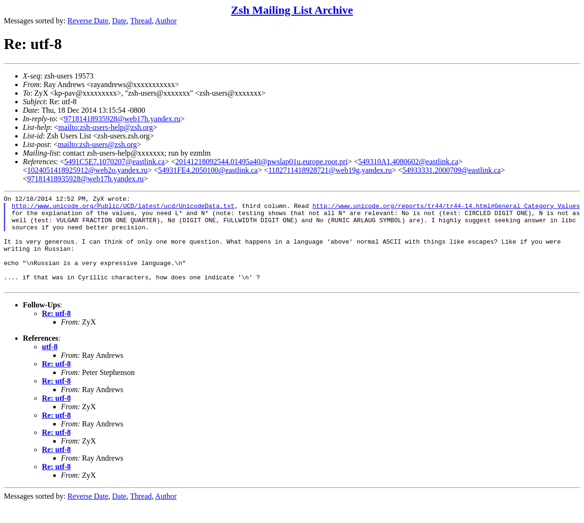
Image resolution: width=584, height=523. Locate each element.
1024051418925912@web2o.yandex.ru (87, 170)
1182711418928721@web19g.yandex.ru (330, 170)
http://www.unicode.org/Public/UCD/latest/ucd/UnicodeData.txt (123, 208)
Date (119, 21)
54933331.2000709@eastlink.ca (451, 170)
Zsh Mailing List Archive (292, 10)
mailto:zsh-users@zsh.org (97, 144)
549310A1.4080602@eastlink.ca (408, 162)
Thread (140, 21)
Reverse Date (88, 21)
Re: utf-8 (56, 332)
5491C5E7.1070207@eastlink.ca (114, 162)
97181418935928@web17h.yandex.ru (122, 119)
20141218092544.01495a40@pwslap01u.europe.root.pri (261, 162)
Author (166, 21)
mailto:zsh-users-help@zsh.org (105, 127)
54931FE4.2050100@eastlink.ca (207, 170)
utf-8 (50, 365)
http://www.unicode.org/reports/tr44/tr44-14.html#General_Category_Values (446, 208)
